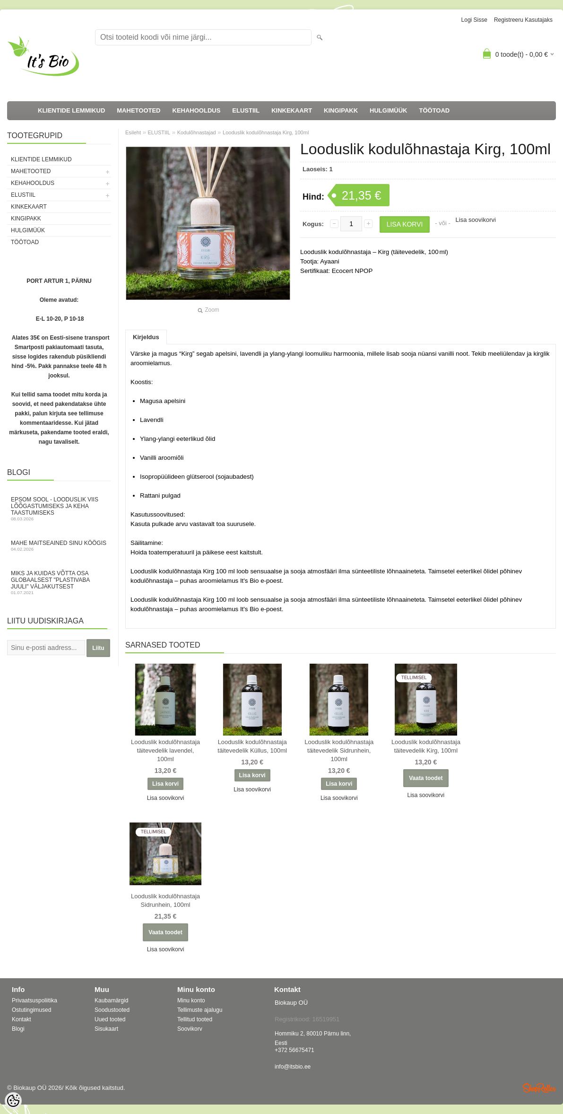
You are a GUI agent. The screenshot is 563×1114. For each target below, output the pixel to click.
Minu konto (191, 1000)
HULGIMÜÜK (388, 110)
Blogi (18, 1029)
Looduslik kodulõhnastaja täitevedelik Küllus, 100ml (252, 746)
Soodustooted (112, 1010)
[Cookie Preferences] (13, 1100)
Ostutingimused (31, 1010)
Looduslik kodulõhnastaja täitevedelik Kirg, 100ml (425, 746)
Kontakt (21, 1019)
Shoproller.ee (539, 1088)
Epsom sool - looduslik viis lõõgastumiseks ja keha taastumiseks (59, 508)
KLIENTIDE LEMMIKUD (71, 110)
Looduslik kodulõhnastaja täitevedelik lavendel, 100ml (165, 750)
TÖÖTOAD (434, 110)
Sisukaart (106, 1029)
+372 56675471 (294, 1050)
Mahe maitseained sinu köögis (59, 546)
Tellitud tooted (194, 1019)
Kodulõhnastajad (196, 132)
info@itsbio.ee (293, 1066)
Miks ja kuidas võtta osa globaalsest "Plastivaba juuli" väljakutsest (59, 582)
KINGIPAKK (341, 110)
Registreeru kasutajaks (523, 20)
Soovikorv (189, 1029)
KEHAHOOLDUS (197, 110)
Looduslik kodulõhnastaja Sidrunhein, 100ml (165, 900)
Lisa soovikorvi (476, 219)
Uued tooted (110, 1019)
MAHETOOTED (138, 110)
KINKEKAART (291, 110)
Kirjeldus (146, 337)
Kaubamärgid (111, 1000)
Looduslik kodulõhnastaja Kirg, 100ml (266, 132)
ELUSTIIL (246, 110)
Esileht (133, 132)
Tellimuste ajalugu (199, 1010)
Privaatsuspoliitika (34, 1000)
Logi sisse (474, 20)
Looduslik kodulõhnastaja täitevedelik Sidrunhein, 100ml (338, 750)
